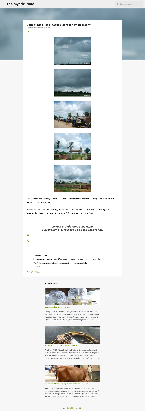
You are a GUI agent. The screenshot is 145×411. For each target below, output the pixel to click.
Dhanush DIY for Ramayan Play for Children (61, 345)
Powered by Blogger (72, 408)
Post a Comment (33, 272)
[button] (28, 32)
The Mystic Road (20, 4)
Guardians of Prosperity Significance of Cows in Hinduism (66, 384)
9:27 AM (36, 266)
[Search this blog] (131, 4)
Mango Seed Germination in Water (58, 307)
